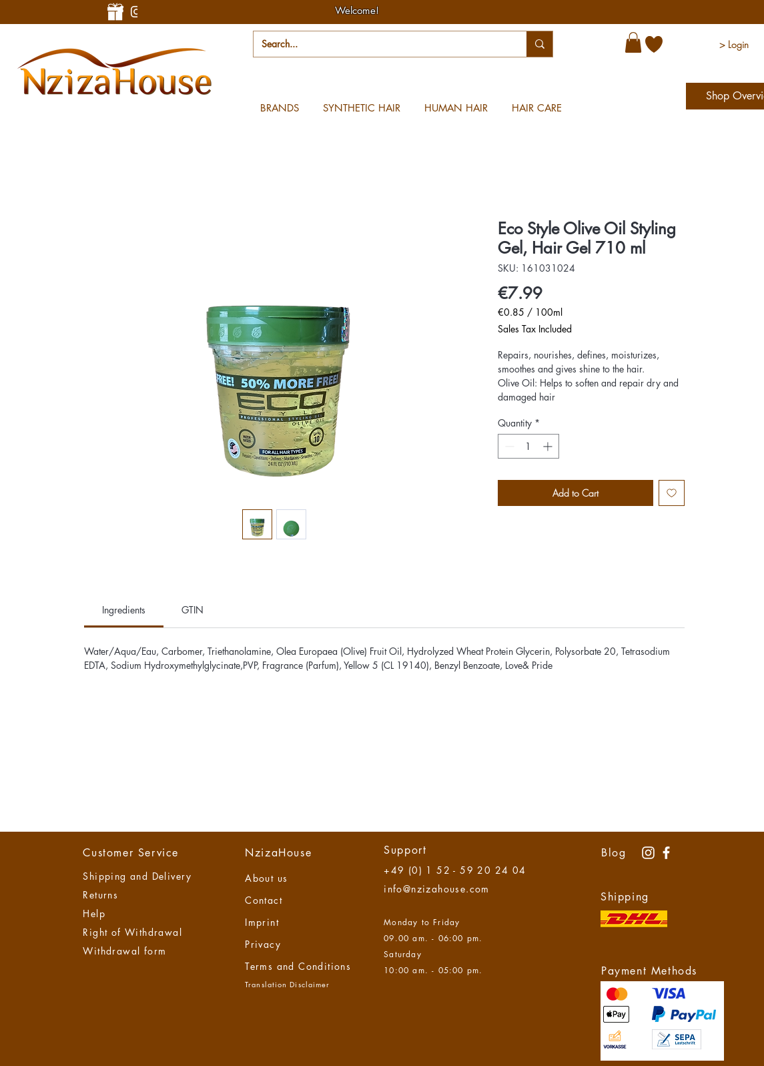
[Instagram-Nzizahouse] (136, 11)
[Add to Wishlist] (672, 493)
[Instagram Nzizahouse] (648, 852)
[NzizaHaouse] (666, 852)
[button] (633, 42)
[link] (123, 609)
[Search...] (380, 44)
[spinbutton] (528, 446)
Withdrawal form (124, 951)
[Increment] (548, 446)
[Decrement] (508, 446)
